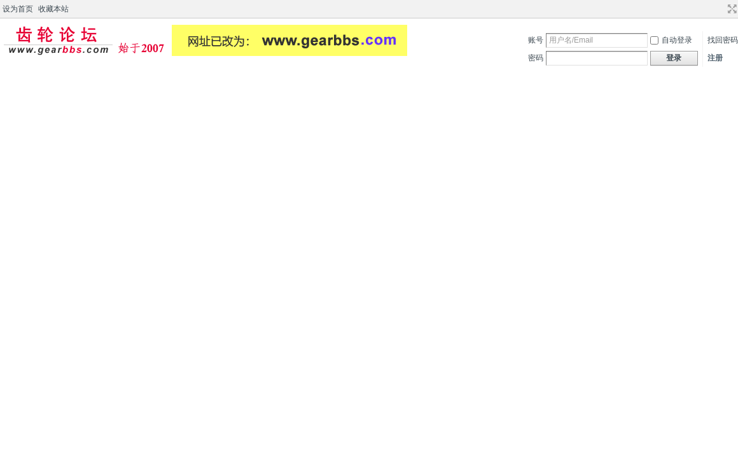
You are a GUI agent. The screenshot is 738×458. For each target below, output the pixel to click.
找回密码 (722, 40)
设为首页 (18, 8)
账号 (535, 40)
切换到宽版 (730, 9)
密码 (535, 57)
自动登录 (671, 40)
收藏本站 (53, 8)
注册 (715, 57)
